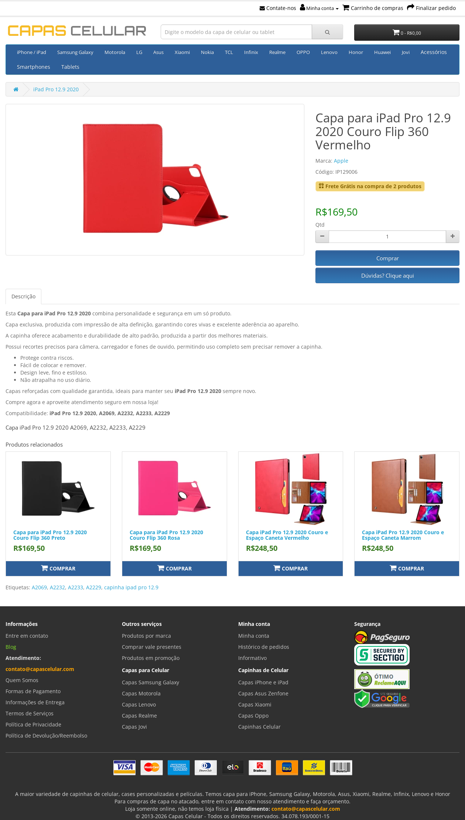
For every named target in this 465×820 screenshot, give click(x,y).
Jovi (406, 52)
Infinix (251, 52)
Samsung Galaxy (75, 52)
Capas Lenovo (139, 704)
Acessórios (434, 51)
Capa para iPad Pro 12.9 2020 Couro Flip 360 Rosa (166, 535)
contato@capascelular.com (40, 668)
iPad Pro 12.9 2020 (56, 89)
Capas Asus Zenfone (263, 693)
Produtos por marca (146, 635)
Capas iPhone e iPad (263, 682)
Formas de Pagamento (33, 691)
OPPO (303, 52)
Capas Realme (139, 715)
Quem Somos (22, 680)
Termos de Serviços (30, 713)
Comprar (387, 258)
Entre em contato (27, 635)
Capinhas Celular (259, 726)
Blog (11, 646)
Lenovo (329, 52)
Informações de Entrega (35, 702)
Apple (341, 160)
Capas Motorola (141, 693)
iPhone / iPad (31, 52)
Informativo (252, 657)
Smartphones (33, 66)
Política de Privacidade (33, 724)
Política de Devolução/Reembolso (46, 735)
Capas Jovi (134, 726)
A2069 (39, 587)
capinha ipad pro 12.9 (131, 587)
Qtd (320, 224)
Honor (356, 52)
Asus (158, 52)
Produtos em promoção (150, 657)
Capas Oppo (253, 715)
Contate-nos (278, 7)
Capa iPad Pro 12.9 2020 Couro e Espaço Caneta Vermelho (287, 535)
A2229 (93, 587)
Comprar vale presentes (151, 646)
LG (139, 52)
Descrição (23, 296)
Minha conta (319, 8)
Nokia (207, 52)
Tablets (70, 66)
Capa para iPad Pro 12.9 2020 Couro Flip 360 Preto (50, 535)
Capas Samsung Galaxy (150, 682)
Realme (277, 52)
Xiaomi (182, 52)
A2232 (57, 587)
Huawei (382, 52)
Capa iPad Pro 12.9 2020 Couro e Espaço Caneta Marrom (403, 535)
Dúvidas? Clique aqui (387, 275)
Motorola (115, 52)
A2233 (75, 587)
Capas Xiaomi (254, 704)
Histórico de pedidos (263, 646)
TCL (229, 52)
